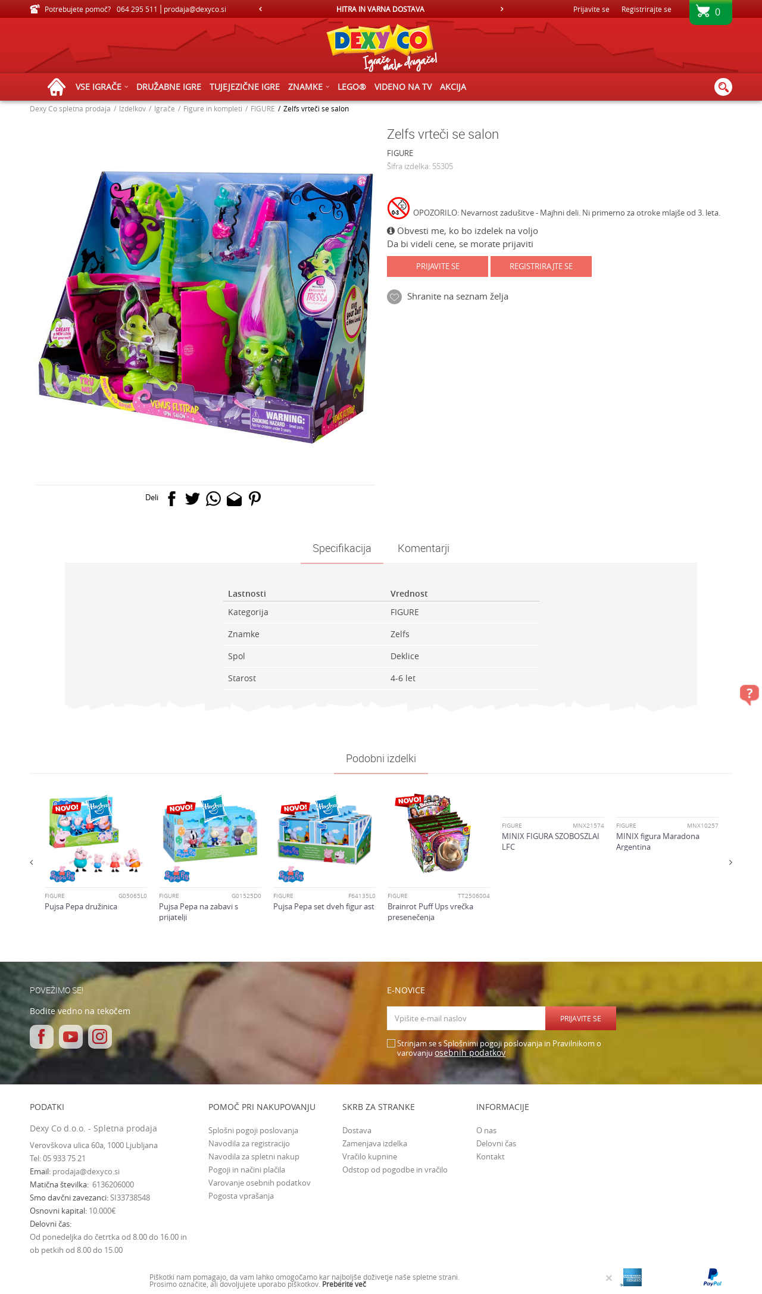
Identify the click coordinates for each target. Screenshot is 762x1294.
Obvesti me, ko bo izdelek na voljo (462, 230)
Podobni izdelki (381, 758)
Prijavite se (438, 266)
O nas (486, 1130)
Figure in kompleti (212, 108)
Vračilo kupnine (369, 1156)
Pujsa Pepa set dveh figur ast (323, 906)
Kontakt (490, 1156)
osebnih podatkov (470, 1052)
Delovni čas (496, 1143)
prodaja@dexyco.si (86, 1171)
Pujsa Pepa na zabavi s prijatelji (198, 911)
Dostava (356, 1130)
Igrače (164, 108)
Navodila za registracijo (249, 1143)
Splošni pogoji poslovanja (253, 1130)
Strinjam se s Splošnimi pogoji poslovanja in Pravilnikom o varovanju (499, 1048)
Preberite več (344, 1284)
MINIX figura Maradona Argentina (657, 841)
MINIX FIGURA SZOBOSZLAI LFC (550, 841)
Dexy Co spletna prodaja (70, 108)
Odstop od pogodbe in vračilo (395, 1169)
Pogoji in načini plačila (246, 1169)
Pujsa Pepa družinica (81, 906)
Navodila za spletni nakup (253, 1156)
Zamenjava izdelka (374, 1143)
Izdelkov (132, 108)
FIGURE (263, 108)
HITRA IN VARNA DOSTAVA (380, 9)
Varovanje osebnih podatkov (259, 1182)
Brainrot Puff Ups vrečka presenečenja (430, 911)
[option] (381, 9)
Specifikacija (342, 548)
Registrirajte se (647, 9)
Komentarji (423, 548)
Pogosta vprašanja (241, 1195)
